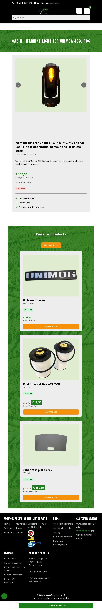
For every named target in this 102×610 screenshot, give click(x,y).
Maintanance (21, 523)
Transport (20, 528)
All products (51, 245)
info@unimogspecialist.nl (48, 3)
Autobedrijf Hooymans (63, 523)
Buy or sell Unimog (12, 563)
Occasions (8, 532)
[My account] (79, 11)
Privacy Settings (4, 596)
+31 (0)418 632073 (23, 3)
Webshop (8, 528)
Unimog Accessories (13, 574)
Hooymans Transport (62, 536)
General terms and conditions (45, 598)
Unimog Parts (10, 558)
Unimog (56, 532)
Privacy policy (63, 598)
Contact (19, 532)
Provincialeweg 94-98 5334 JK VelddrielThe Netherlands (38, 561)
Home (7, 523)
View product (51, 326)
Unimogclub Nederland (63, 528)
